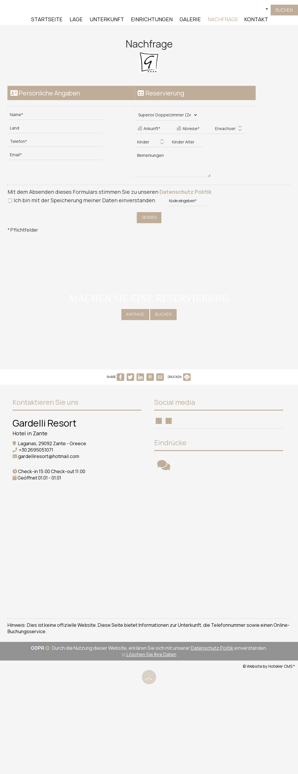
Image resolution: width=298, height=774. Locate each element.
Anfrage (133, 316)
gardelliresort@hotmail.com (50, 460)
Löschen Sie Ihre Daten (149, 718)
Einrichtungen (151, 20)
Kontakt (255, 20)
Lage (75, 20)
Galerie (189, 20)
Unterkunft (106, 20)
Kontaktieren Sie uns (48, 406)
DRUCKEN (179, 379)
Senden (149, 215)
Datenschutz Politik (187, 189)
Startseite (46, 20)
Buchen (283, 11)
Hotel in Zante (32, 437)
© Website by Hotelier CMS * (269, 730)
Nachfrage (222, 20)
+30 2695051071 (38, 454)
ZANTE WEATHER (77, 565)
